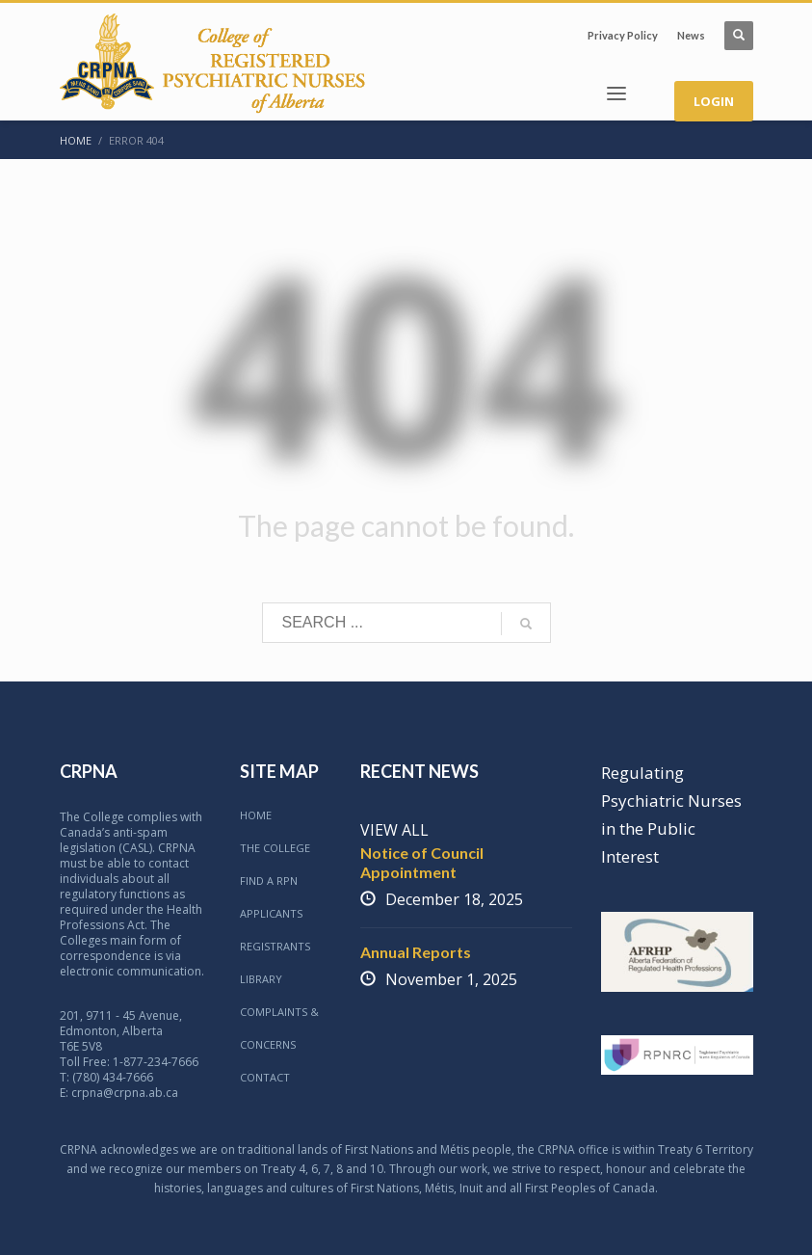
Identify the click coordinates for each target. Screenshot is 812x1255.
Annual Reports (415, 952)
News (691, 35)
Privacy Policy (623, 35)
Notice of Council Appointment (422, 862)
